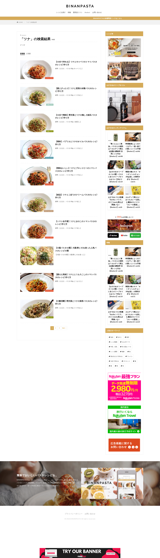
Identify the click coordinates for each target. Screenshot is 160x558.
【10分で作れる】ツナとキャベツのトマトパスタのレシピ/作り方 (76, 63)
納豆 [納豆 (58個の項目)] (127, 337)
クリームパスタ (49, 211)
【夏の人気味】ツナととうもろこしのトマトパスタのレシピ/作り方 (76, 275)
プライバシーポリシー (73, 514)
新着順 (22, 53)
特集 (69, 12)
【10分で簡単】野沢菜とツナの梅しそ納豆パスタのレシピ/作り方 (76, 116)
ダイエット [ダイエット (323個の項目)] (126, 361)
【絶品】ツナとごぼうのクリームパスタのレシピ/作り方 (76, 196)
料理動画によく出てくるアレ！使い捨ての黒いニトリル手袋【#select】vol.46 (132, 147)
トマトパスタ (49, 78)
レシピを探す (61, 12)
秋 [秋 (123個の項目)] (117, 366)
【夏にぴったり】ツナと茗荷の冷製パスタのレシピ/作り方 (76, 89)
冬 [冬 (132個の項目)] (123, 366)
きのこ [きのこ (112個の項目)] (120, 337)
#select (87, 12)
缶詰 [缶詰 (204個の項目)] (112, 337)
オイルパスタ (49, 157)
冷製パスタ (50, 104)
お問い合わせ (97, 12)
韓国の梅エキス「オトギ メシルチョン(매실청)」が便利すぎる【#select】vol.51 (132, 177)
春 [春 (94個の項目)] (135, 361)
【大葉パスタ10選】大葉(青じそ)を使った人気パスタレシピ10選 (75, 249)
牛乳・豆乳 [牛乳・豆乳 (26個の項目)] (114, 347)
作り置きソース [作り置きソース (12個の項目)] (126, 347)
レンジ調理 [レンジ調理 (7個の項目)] (114, 351)
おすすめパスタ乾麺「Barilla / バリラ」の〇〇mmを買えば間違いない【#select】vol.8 (115, 202)
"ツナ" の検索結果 (31, 22)
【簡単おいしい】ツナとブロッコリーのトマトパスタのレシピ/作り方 (76, 169)
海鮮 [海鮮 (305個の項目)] (123, 351)
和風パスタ (50, 131)
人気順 (28, 53)
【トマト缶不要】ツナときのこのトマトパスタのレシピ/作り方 (76, 222)
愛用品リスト (77, 12)
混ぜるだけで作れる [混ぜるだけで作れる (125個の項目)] (116, 356)
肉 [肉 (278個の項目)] (129, 351)
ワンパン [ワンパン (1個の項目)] (129, 356)
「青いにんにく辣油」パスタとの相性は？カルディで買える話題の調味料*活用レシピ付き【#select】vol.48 (115, 150)
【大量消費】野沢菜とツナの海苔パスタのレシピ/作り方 (76, 302)
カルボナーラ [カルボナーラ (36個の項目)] (126, 342)
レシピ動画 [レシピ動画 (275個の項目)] (114, 342)
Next (63, 328)
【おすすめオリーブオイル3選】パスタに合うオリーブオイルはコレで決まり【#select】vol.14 (115, 177)
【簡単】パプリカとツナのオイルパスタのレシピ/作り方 (76, 142)
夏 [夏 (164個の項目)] (111, 366)
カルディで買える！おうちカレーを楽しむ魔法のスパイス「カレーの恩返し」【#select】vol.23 (132, 202)
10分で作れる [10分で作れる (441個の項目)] (115, 361)
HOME (21, 22)
